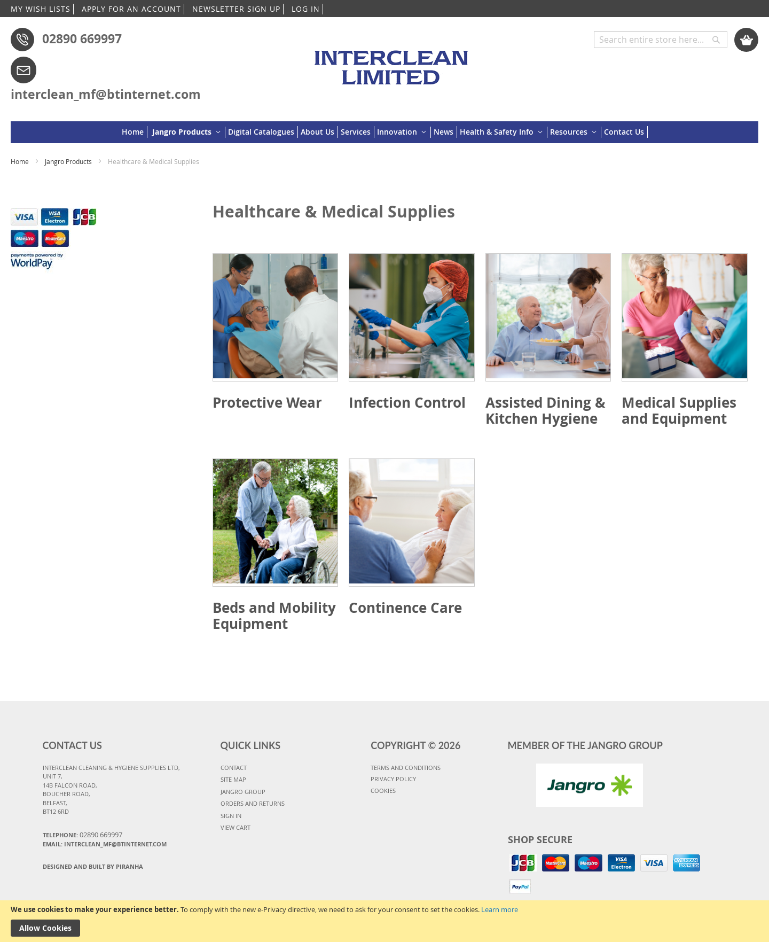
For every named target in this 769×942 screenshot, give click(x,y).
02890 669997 (82, 38)
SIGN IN (231, 816)
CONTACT (234, 768)
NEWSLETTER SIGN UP (236, 9)
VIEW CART (235, 827)
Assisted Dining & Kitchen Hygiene (545, 410)
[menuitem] (134, 132)
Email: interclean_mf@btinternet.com (105, 844)
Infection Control (407, 402)
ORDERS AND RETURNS (253, 803)
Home (20, 161)
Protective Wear (267, 402)
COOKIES (383, 791)
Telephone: (82, 834)
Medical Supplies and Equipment (679, 410)
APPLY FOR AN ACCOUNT (131, 9)
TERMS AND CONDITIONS (406, 768)
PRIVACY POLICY (393, 779)
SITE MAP (233, 779)
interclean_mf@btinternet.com (106, 94)
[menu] (384, 132)
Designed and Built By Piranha (93, 866)
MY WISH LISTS (40, 9)
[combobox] (660, 39)
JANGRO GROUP (243, 792)
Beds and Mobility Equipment (274, 615)
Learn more (499, 909)
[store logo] (393, 62)
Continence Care (405, 607)
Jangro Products (69, 161)
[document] (384, 921)
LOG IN (306, 9)
